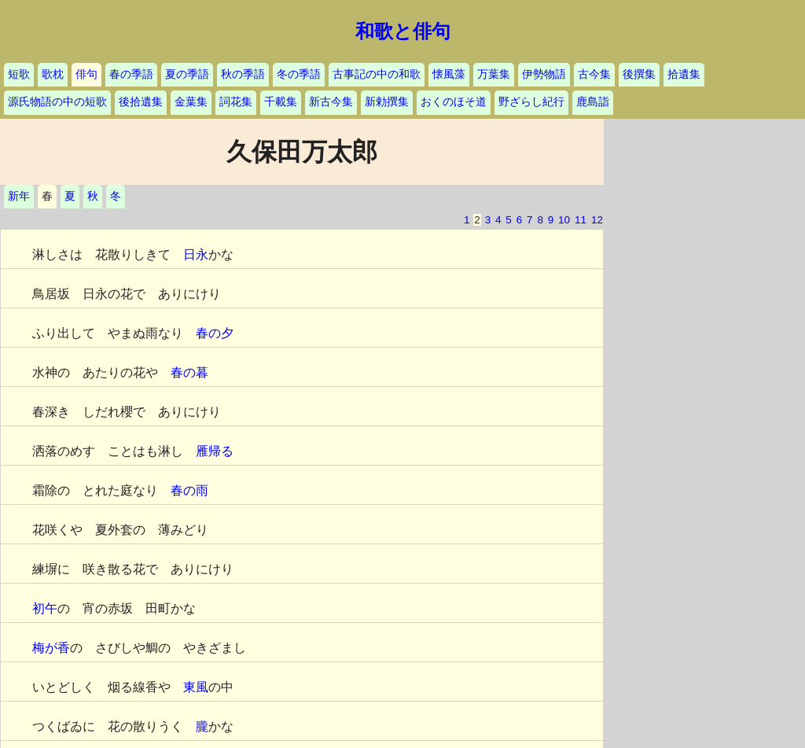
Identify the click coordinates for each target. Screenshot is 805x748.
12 (597, 220)
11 (580, 220)
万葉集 (493, 74)
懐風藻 (448, 74)
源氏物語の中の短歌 (57, 102)
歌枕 (53, 74)
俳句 (86, 74)
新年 (19, 196)
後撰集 (639, 74)
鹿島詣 (592, 102)
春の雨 (189, 490)
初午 (44, 608)
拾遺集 (683, 74)
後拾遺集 (141, 102)
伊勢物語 (544, 74)
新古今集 (331, 102)
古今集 (594, 74)
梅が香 (51, 647)
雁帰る (214, 451)
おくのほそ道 (454, 102)
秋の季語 (243, 74)
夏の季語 (187, 74)
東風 (195, 687)
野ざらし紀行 (531, 102)
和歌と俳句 (402, 31)
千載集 (280, 102)
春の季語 (131, 74)
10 (564, 220)
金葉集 (191, 102)
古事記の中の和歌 (377, 74)
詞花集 (235, 102)
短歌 (19, 74)
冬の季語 (299, 74)
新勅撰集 (387, 102)
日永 (195, 254)
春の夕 (214, 333)
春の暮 (189, 372)
